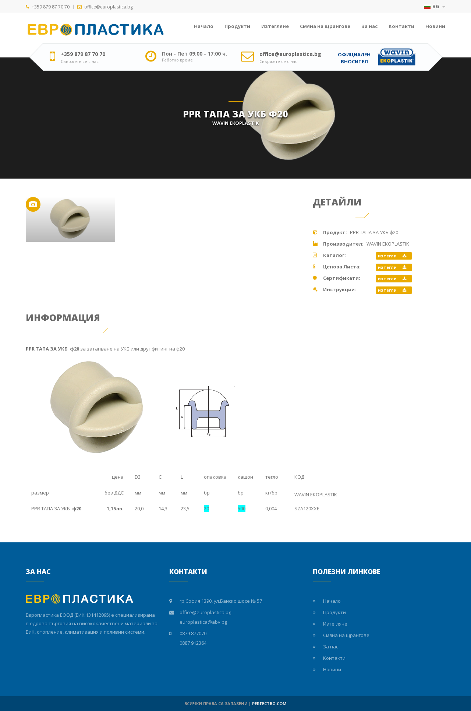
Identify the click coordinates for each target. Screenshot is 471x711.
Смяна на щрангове (325, 26)
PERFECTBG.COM (269, 703)
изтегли (392, 255)
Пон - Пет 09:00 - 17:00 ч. (194, 54)
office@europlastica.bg (108, 7)
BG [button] (434, 6)
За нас (369, 26)
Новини (435, 26)
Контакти (401, 26)
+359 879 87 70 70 (51, 7)
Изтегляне (275, 26)
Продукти (237, 26)
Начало (203, 26)
